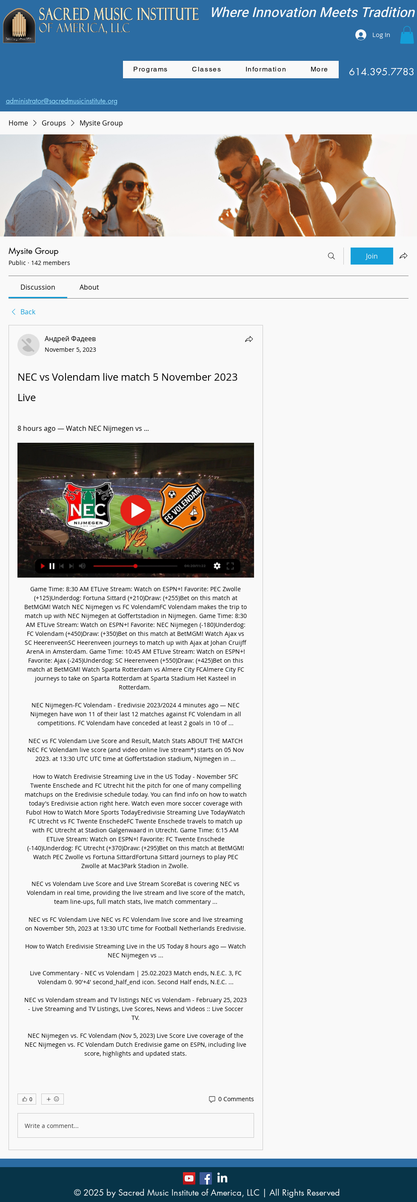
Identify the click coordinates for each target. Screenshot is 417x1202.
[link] (37, 287)
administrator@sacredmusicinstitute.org (61, 101)
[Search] (331, 256)
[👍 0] (26, 1099)
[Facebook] (206, 1178)
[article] (136, 737)
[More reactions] (52, 1099)
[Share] (249, 339)
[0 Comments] (231, 1099)
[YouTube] (189, 1178)
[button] (407, 35)
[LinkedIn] (222, 1178)
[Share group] (403, 256)
